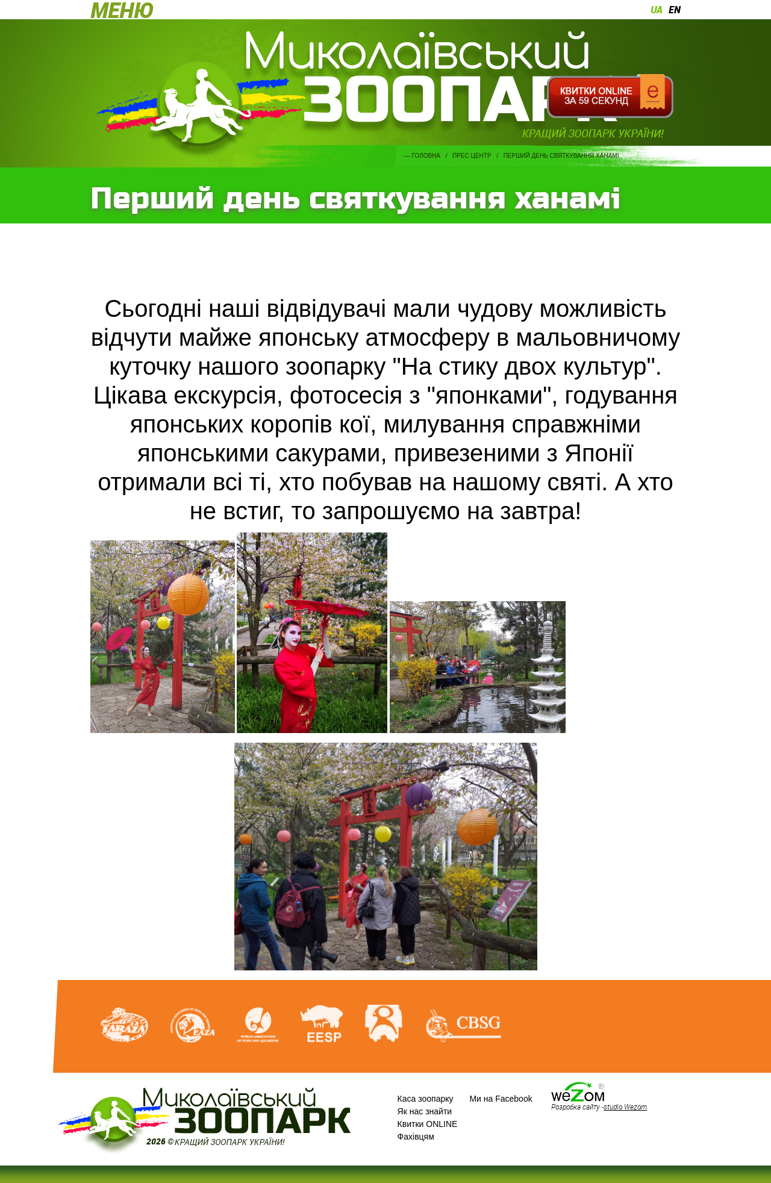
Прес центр (472, 155)
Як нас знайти (425, 1111)
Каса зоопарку (426, 1098)
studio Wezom (625, 1106)
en (675, 9)
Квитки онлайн (610, 96)
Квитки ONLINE (428, 1124)
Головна (426, 155)
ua (657, 9)
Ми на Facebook (500, 1098)
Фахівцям (416, 1136)
